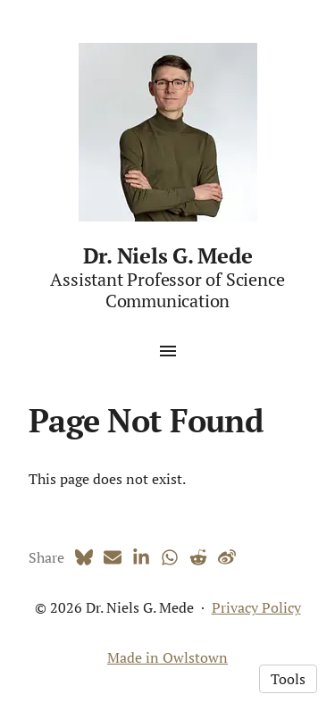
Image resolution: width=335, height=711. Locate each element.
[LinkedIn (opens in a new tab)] (141, 557)
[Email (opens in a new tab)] (112, 557)
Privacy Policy (256, 607)
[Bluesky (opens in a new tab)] (84, 557)
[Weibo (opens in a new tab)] (227, 557)
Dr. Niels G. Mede (168, 255)
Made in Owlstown (167, 657)
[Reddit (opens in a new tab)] (198, 557)
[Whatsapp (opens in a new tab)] (170, 557)
